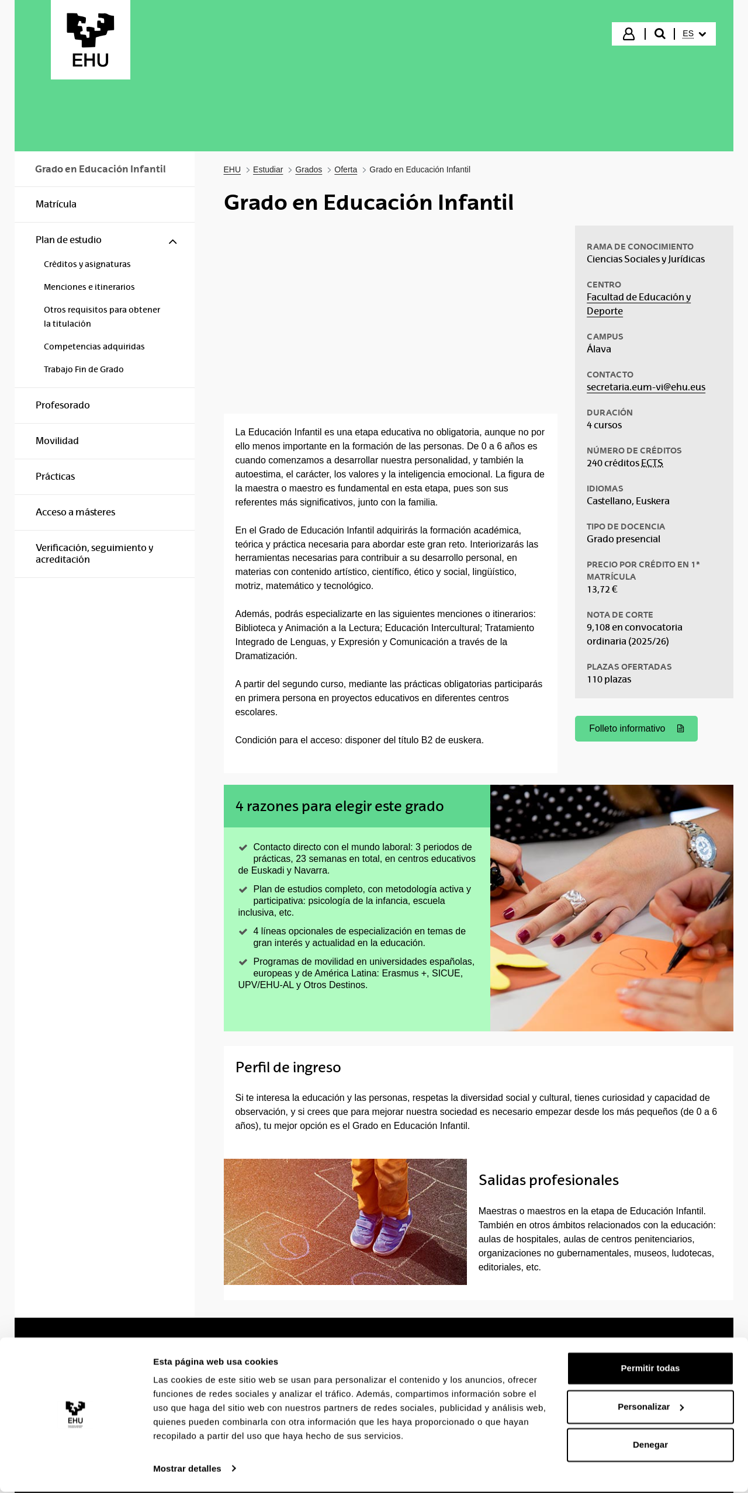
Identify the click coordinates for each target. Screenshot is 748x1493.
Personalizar (651, 1408)
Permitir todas (650, 1370)
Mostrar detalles (187, 1470)
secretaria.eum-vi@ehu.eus (646, 387)
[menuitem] (694, 34)
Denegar (650, 1447)
